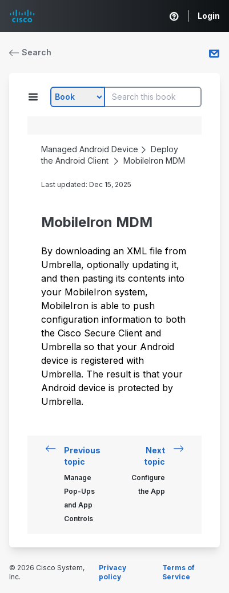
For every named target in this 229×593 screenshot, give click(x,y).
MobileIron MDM (154, 160)
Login (209, 16)
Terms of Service (178, 572)
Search (30, 52)
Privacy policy (112, 572)
